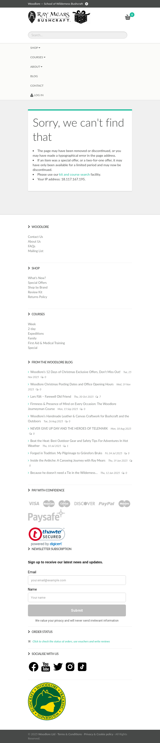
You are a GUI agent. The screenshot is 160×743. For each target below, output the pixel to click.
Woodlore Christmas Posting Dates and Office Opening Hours (72, 384)
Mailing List (35, 251)
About (36, 66)
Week (32, 324)
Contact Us (35, 237)
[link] (47, 536)
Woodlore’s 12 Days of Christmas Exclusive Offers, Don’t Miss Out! (75, 372)
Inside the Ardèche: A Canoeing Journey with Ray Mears (67, 460)
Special (32, 348)
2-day (32, 329)
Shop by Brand (38, 287)
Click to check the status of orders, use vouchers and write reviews (71, 641)
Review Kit (35, 292)
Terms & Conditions (70, 734)
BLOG (34, 76)
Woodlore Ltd (46, 734)
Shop (35, 47)
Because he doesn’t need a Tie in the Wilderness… (64, 473)
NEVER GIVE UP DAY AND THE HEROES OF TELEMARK (69, 428)
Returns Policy (37, 297)
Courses (37, 57)
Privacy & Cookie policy (98, 734)
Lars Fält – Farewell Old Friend (50, 396)
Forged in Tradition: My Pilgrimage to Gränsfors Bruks (66, 453)
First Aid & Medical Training (46, 343)
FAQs (31, 246)
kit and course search (74, 174)
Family (32, 338)
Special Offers (37, 283)
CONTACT (37, 85)
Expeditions (36, 333)
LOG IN (37, 95)
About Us (34, 241)
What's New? (37, 278)
